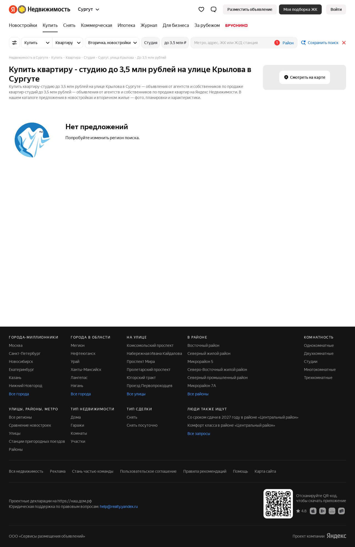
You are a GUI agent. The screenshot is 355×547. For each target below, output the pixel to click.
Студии (310, 361)
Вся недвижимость (26, 471)
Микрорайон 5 (200, 361)
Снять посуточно (142, 425)
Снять (132, 417)
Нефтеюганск (83, 353)
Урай (75, 361)
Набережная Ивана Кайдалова (154, 353)
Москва (15, 345)
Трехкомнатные (318, 377)
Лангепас (79, 377)
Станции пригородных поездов (37, 441)
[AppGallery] (332, 510)
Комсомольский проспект (150, 345)
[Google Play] (322, 510)
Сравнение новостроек (30, 425)
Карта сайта (265, 471)
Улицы (15, 433)
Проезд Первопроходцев (150, 385)
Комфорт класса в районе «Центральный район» (231, 425)
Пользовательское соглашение (148, 471)
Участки (78, 441)
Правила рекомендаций (204, 471)
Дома (76, 417)
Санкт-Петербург (24, 353)
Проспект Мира (141, 361)
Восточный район (203, 345)
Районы (16, 449)
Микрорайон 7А (201, 385)
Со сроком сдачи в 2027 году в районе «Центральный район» (242, 417)
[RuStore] (341, 510)
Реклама (57, 471)
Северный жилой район (208, 353)
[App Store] (313, 510)
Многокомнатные (320, 369)
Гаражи (77, 425)
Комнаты (79, 433)
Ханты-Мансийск (86, 369)
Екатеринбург (21, 369)
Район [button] (288, 43)
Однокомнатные (319, 345)
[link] (336, 9)
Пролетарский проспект (149, 369)
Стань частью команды (92, 471)
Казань (15, 377)
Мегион (78, 345)
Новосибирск (21, 361)
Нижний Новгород (25, 385)
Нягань (77, 385)
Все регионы (20, 417)
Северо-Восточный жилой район (217, 369)
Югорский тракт (141, 377)
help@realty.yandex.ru (119, 506)
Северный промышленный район (217, 377)
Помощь (240, 471)
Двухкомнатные (319, 353)
